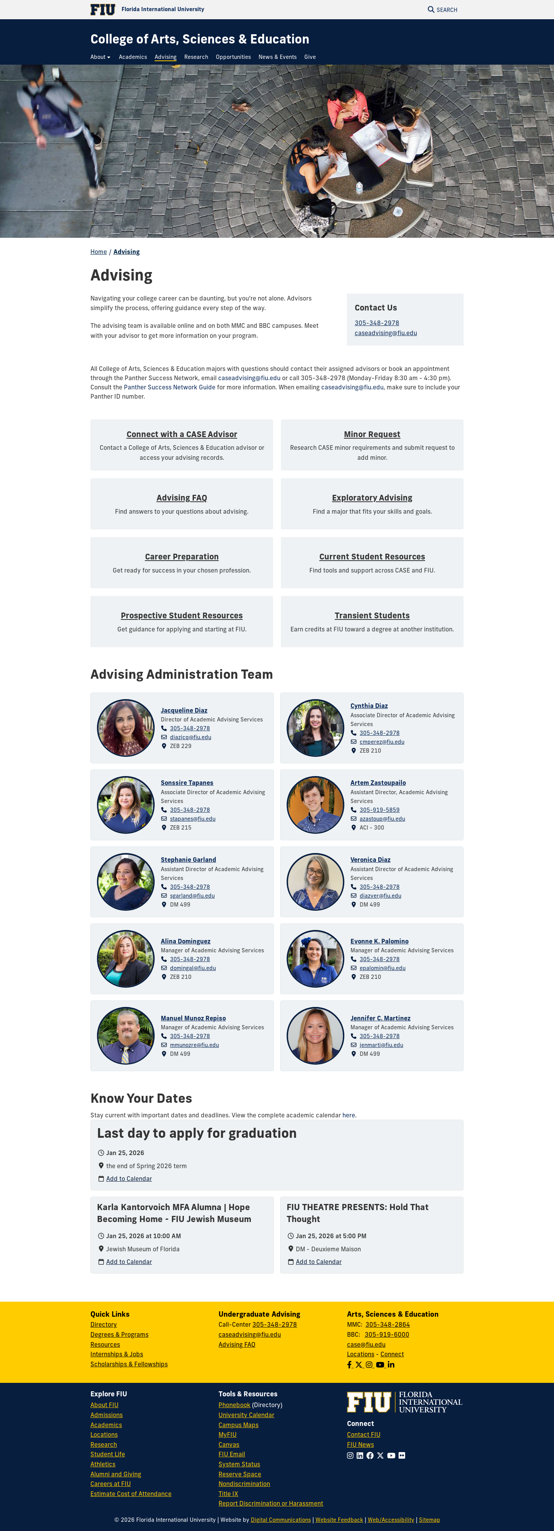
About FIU (104, 1405)
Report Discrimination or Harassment (271, 1503)
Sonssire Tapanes (187, 782)
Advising (126, 251)
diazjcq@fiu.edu (190, 737)
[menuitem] (101, 57)
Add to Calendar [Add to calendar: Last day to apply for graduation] (129, 1178)
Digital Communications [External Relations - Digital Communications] (281, 1519)
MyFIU (228, 1434)
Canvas (229, 1444)
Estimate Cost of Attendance (131, 1494)
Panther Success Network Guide (169, 387)
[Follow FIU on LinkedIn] (361, 1455)
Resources (105, 1344)
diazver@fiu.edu (380, 895)
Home (98, 251)
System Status (239, 1464)
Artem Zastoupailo (378, 782)
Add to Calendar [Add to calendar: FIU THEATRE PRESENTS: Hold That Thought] (319, 1262)
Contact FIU (363, 1434)
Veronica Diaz (370, 859)
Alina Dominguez (185, 941)
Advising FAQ (237, 1344)
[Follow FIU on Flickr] (403, 1455)
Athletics (102, 1464)
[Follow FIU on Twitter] (382, 1455)
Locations (360, 1354)
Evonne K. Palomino (379, 941)
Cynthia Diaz (369, 706)
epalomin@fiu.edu (382, 968)
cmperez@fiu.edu (382, 741)
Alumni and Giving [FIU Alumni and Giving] (115, 1474)
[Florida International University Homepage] (183, 10)
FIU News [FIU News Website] (360, 1444)
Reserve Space (240, 1474)
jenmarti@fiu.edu (381, 1045)
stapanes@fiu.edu (192, 818)
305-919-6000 (387, 1334)
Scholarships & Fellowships (129, 1364)
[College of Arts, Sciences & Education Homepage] (199, 39)
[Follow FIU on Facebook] (371, 1455)
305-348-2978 (377, 323)
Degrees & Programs (119, 1334)
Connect (392, 1354)
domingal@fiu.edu (193, 968)
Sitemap (429, 1519)
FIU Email (232, 1454)
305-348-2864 (387, 1324)
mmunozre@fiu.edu (194, 1045)
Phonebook (234, 1405)
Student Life (107, 1454)
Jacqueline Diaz (184, 710)
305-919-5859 (380, 809)
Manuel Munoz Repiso (193, 1018)
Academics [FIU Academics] (106, 1425)
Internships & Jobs (116, 1354)
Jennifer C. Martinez (380, 1018)
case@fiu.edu (366, 1344)
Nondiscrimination (244, 1484)
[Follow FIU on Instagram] (352, 1455)
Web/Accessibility (391, 1519)
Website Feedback (339, 1519)
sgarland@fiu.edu (192, 895)
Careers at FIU (110, 1484)
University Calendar (246, 1415)
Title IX (228, 1494)
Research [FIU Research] (103, 1444)
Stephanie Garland (188, 859)
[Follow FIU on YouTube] (393, 1455)
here (348, 1115)
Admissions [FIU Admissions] (106, 1415)
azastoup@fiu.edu (382, 818)
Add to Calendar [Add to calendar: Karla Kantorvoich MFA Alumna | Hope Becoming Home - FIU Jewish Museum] (129, 1262)
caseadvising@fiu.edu (386, 333)
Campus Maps (239, 1425)
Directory (103, 1324)
